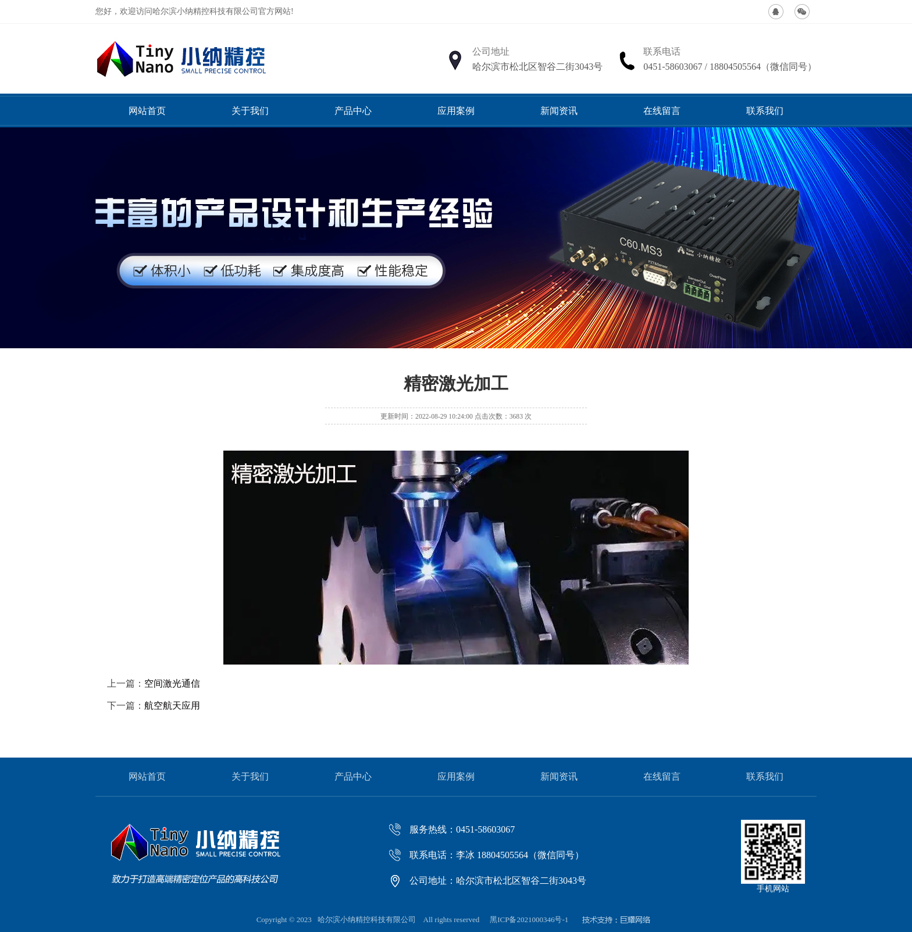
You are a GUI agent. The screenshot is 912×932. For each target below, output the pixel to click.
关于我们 (250, 111)
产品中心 (353, 111)
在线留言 (662, 111)
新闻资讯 (559, 111)
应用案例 (456, 111)
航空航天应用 (172, 705)
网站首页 (147, 111)
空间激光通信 (172, 683)
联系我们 (764, 111)
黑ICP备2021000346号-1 (529, 919)
